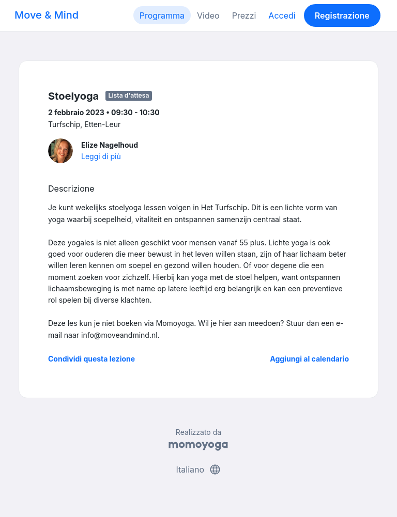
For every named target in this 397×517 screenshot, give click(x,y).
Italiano (198, 469)
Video (208, 15)
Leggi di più (101, 156)
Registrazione (342, 15)
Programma (162, 15)
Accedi (281, 15)
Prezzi (244, 15)
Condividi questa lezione (91, 358)
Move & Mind (46, 15)
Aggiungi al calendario (309, 358)
